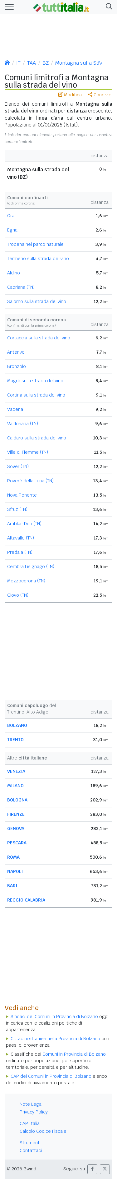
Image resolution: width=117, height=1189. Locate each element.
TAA (31, 63)
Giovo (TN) (17, 595)
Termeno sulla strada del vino (38, 258)
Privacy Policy (34, 1112)
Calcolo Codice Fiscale (43, 1131)
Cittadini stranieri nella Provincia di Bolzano (55, 1038)
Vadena (15, 409)
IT (18, 63)
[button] (107, 7)
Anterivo (16, 352)
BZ (45, 63)
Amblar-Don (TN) (24, 523)
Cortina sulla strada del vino (36, 395)
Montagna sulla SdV (78, 63)
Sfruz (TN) (17, 509)
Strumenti (30, 1142)
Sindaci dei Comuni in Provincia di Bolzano (54, 1016)
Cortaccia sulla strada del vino (38, 338)
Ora (10, 215)
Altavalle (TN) (20, 538)
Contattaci (31, 1150)
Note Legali (31, 1104)
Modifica (70, 95)
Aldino (13, 273)
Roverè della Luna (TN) (30, 481)
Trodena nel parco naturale (35, 244)
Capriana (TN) (21, 287)
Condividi (100, 95)
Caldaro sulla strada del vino (36, 438)
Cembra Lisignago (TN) (30, 566)
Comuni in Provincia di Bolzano (74, 1054)
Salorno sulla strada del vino (36, 301)
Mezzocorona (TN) (26, 581)
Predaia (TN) (19, 552)
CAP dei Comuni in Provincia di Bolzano (51, 1076)
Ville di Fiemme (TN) (27, 452)
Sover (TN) (18, 466)
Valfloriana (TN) (22, 423)
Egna (12, 230)
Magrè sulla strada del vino (35, 380)
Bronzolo (16, 366)
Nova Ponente (22, 495)
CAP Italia (30, 1123)
